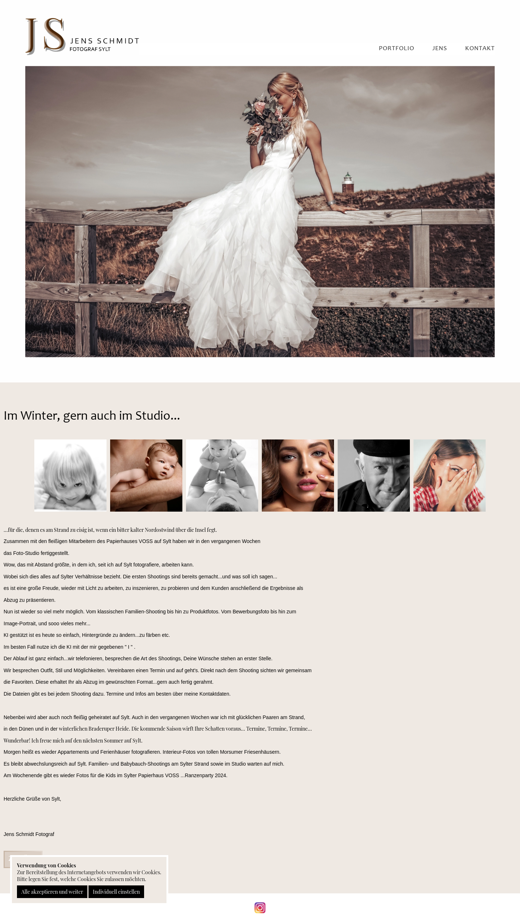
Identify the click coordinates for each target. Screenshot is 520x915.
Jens (439, 48)
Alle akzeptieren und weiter (52, 891)
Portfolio (396, 48)
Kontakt (480, 48)
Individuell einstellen (116, 891)
